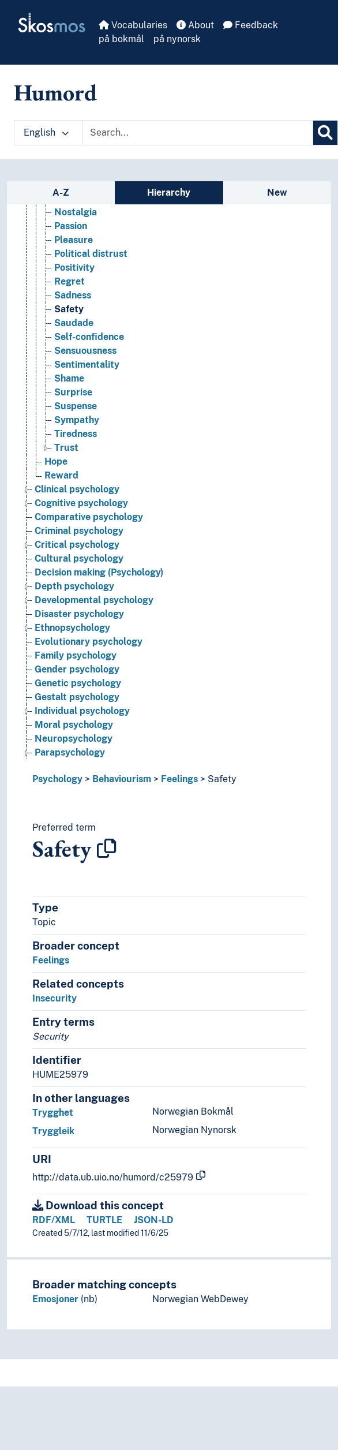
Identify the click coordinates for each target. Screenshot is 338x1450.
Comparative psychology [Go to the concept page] (89, 516)
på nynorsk (177, 38)
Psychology (57, 778)
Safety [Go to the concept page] (69, 309)
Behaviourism (121, 778)
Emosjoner (55, 1299)
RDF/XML (53, 1219)
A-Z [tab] (60, 192)
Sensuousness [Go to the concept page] (85, 350)
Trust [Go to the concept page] (66, 447)
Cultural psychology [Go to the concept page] (79, 558)
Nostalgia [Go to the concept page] (75, 212)
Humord (55, 92)
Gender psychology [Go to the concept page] (77, 669)
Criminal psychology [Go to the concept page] (79, 530)
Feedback (250, 25)
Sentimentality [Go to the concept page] (86, 364)
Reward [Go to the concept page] (61, 475)
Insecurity (54, 998)
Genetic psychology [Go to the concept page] (78, 683)
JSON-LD (154, 1219)
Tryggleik (53, 1131)
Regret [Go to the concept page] (69, 281)
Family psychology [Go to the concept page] (76, 655)
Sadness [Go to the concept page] (72, 295)
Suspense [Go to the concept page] (75, 406)
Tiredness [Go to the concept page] (75, 433)
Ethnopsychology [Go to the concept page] (72, 627)
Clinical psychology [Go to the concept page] (77, 489)
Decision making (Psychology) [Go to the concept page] (99, 572)
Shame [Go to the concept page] (69, 378)
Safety (222, 778)
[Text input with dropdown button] (197, 132)
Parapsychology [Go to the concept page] (70, 752)
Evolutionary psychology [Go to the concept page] (88, 641)
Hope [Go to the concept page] (55, 461)
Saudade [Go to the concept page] (73, 322)
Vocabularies (133, 25)
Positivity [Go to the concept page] (74, 267)
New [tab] (277, 192)
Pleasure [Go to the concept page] (73, 239)
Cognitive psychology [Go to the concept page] (81, 503)
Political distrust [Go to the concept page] (90, 253)
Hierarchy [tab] (168, 192)
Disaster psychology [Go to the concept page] (79, 613)
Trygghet (52, 1112)
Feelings (179, 778)
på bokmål (121, 38)
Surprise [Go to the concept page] (73, 392)
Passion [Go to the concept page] (70, 226)
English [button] (46, 132)
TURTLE (104, 1219)
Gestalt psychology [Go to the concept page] (77, 697)
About (195, 25)
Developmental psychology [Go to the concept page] (94, 600)
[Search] (325, 132)
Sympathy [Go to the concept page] (76, 419)
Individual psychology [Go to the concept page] (82, 710)
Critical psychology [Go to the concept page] (77, 544)
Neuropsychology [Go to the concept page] (73, 738)
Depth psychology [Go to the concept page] (74, 586)
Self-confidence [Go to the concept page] (89, 336)
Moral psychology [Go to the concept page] (74, 724)
